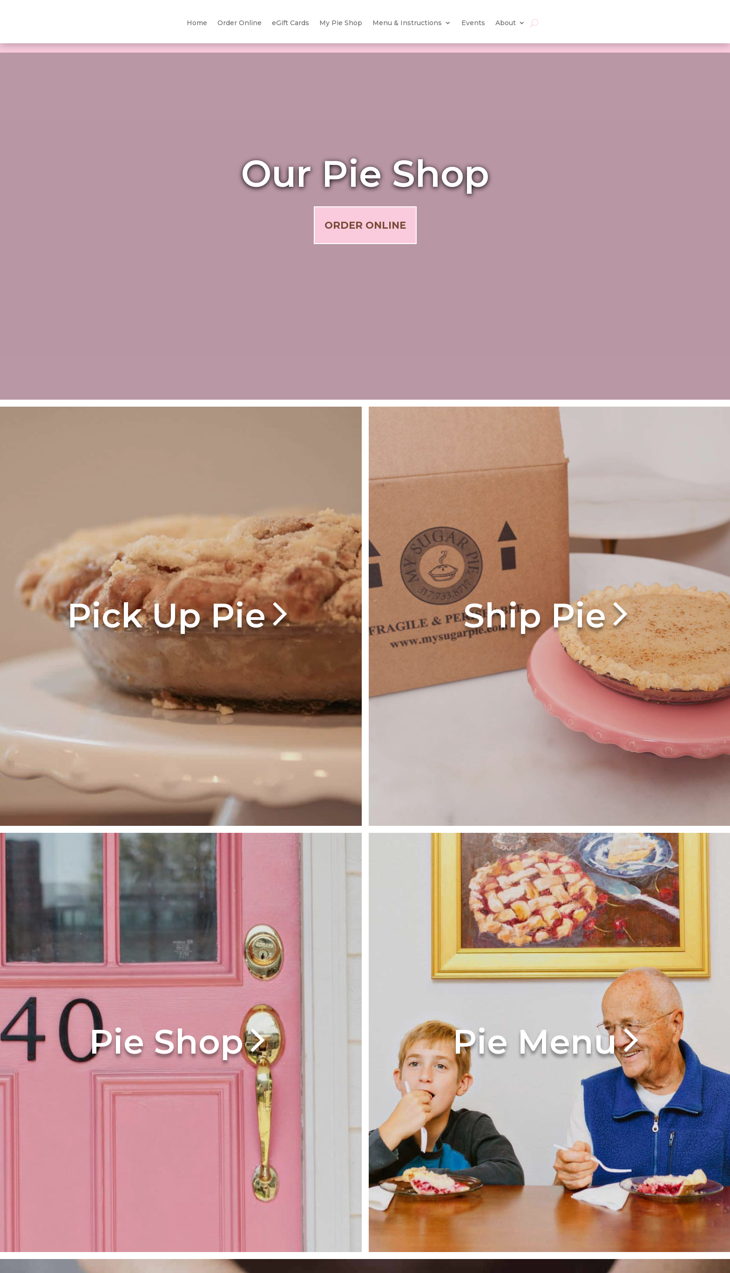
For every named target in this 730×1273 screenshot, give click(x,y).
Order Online (365, 225)
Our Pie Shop (365, 173)
